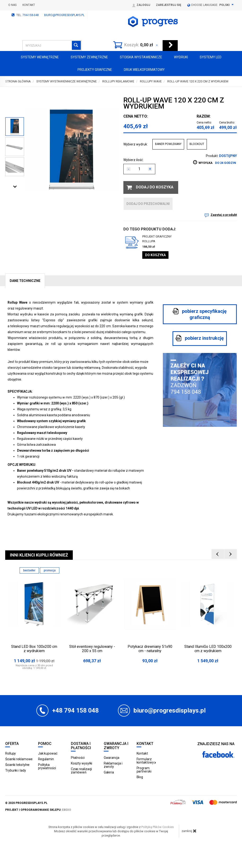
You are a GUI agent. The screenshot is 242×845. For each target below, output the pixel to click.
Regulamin (46, 759)
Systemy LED (210, 57)
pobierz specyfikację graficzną (200, 314)
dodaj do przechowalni (148, 204)
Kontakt (28, 5)
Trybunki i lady (15, 770)
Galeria (109, 772)
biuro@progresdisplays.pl (64, 15)
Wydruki (181, 57)
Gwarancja (111, 758)
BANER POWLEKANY (168, 144)
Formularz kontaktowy (146, 760)
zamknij (189, 830)
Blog (140, 777)
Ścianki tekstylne (17, 765)
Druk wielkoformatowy (144, 70)
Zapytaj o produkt (224, 215)
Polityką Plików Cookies (157, 827)
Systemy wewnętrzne (40, 57)
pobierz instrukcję (200, 338)
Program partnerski (144, 769)
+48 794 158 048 (75, 710)
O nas (12, 5)
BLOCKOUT (197, 144)
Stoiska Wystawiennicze (141, 57)
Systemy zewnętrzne (89, 57)
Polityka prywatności (47, 766)
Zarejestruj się (168, 5)
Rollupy (10, 753)
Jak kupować (47, 753)
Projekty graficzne (95, 70)
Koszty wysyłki (81, 763)
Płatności (78, 758)
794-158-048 (30, 15)
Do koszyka (155, 255)
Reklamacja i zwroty (113, 765)
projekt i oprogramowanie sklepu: (38, 809)
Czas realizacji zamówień (81, 770)
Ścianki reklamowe (19, 759)
